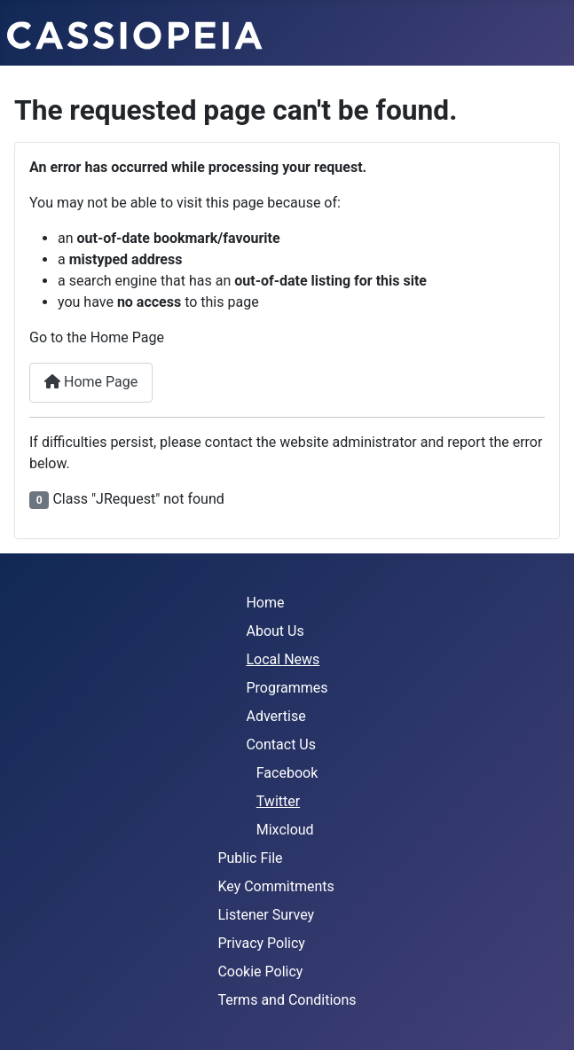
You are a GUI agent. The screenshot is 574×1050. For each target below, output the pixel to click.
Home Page (91, 381)
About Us (274, 631)
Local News (282, 659)
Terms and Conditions (286, 999)
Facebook (287, 772)
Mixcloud (285, 829)
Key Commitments (275, 886)
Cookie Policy (260, 971)
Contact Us (281, 744)
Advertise (275, 716)
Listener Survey (265, 914)
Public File (249, 858)
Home (265, 602)
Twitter (278, 801)
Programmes (286, 687)
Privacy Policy (261, 943)
